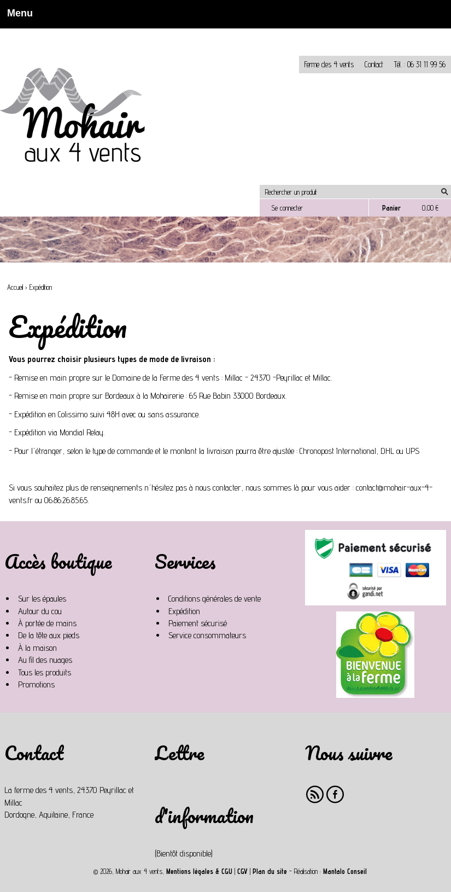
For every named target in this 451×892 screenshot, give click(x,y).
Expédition (184, 611)
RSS (315, 794)
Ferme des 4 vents (329, 64)
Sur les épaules (42, 598)
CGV (242, 871)
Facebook (335, 794)
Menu (16, 13)
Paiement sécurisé (197, 623)
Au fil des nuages (45, 660)
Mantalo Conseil (345, 871)
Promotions (36, 684)
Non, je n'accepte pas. (80, 33)
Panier (391, 207)
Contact (374, 64)
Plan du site (270, 871)
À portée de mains (47, 623)
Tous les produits (44, 672)
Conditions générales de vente (214, 598)
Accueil (15, 287)
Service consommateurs (207, 635)
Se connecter (287, 207)
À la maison (37, 648)
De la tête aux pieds (48, 635)
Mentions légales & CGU (199, 871)
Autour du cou (40, 611)
